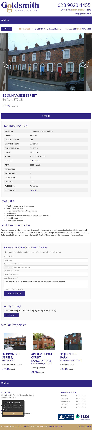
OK (13, 413)
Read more (6, 410)
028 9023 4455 (74, 5)
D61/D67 (33, 190)
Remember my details (14, 289)
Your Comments (11, 278)
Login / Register (84, 427)
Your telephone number (13, 263)
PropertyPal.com (56, 427)
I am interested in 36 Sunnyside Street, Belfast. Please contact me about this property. (46, 284)
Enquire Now (14, 293)
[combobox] (8, 267)
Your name (9, 256)
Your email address (11, 271)
